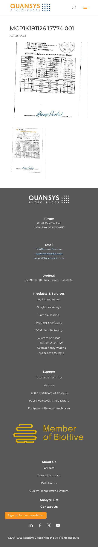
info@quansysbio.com (49, 249)
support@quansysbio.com (49, 258)
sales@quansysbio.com (49, 253)
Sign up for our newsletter (26, 515)
